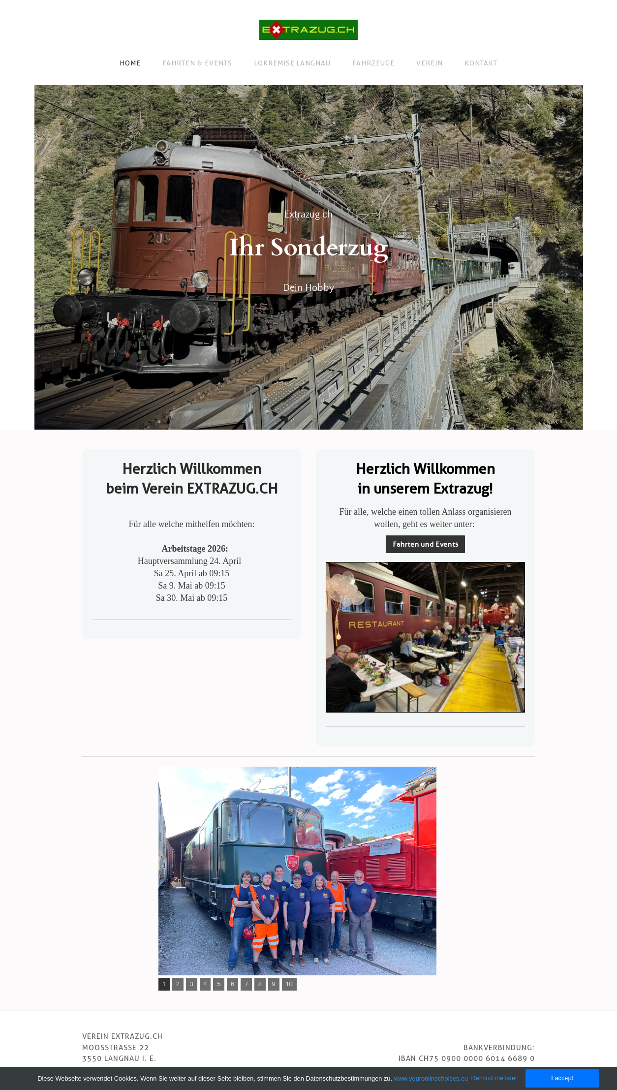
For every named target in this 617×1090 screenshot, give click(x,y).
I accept (562, 1078)
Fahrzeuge (373, 63)
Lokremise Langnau (292, 63)
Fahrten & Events (197, 63)
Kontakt (480, 63)
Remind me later (494, 1078)
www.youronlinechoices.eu (431, 1078)
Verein (429, 63)
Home (130, 63)
